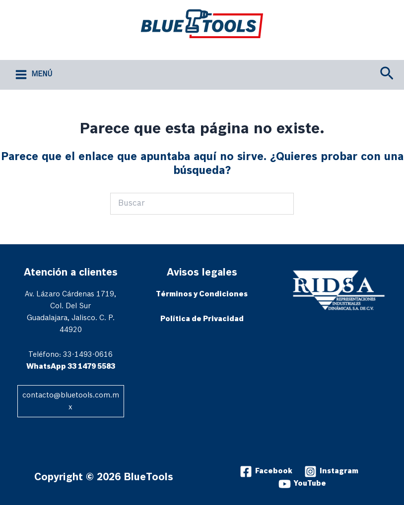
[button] (387, 74)
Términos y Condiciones (202, 294)
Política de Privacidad (202, 319)
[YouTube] (302, 484)
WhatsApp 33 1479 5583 (70, 366)
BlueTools (169, 45)
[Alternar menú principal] (34, 75)
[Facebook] (266, 471)
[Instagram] (331, 471)
